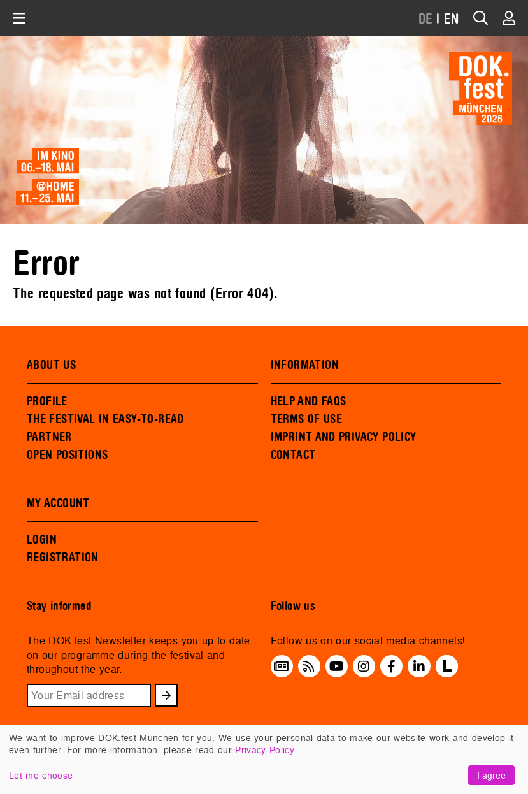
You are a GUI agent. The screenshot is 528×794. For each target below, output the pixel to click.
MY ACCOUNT (58, 503)
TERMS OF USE (307, 419)
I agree (491, 775)
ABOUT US (51, 365)
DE (425, 19)
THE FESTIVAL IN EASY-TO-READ (105, 419)
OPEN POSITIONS (67, 455)
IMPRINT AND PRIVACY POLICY (344, 437)
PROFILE (47, 401)
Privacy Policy (264, 750)
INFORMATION (305, 365)
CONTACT (293, 455)
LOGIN (42, 539)
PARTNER (49, 437)
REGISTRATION (63, 557)
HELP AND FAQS (308, 401)
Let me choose (41, 775)
